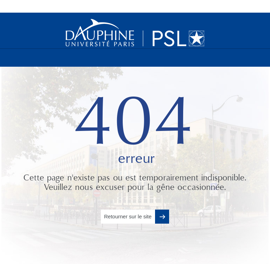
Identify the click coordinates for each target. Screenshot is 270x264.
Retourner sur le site (128, 216)
